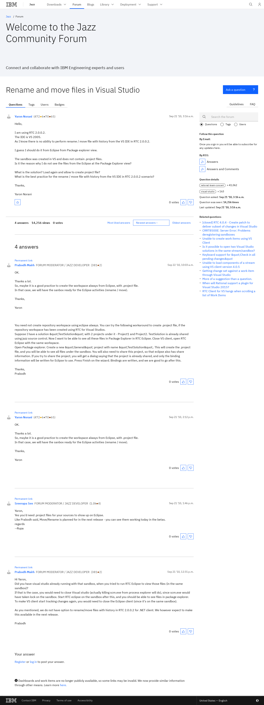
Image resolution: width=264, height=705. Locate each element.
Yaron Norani (23, 116)
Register (20, 662)
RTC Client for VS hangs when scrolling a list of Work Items (228, 293)
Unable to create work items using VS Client (227, 240)
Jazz (32, 4)
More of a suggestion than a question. (227, 279)
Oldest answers (181, 222)
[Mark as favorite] (18, 202)
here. (63, 685)
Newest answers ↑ (147, 222)
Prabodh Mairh (24, 265)
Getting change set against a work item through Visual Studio (228, 273)
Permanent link (23, 260)
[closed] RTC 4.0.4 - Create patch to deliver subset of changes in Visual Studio (229, 224)
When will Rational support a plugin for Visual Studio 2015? (227, 285)
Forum (19, 16)
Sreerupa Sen (24, 503)
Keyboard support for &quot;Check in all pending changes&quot (228, 256)
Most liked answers (118, 222)
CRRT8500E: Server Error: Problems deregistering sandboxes (226, 232)
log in (33, 662)
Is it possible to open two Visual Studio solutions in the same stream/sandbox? (228, 248)
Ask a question (240, 89)
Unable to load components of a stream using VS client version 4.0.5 (228, 265)
